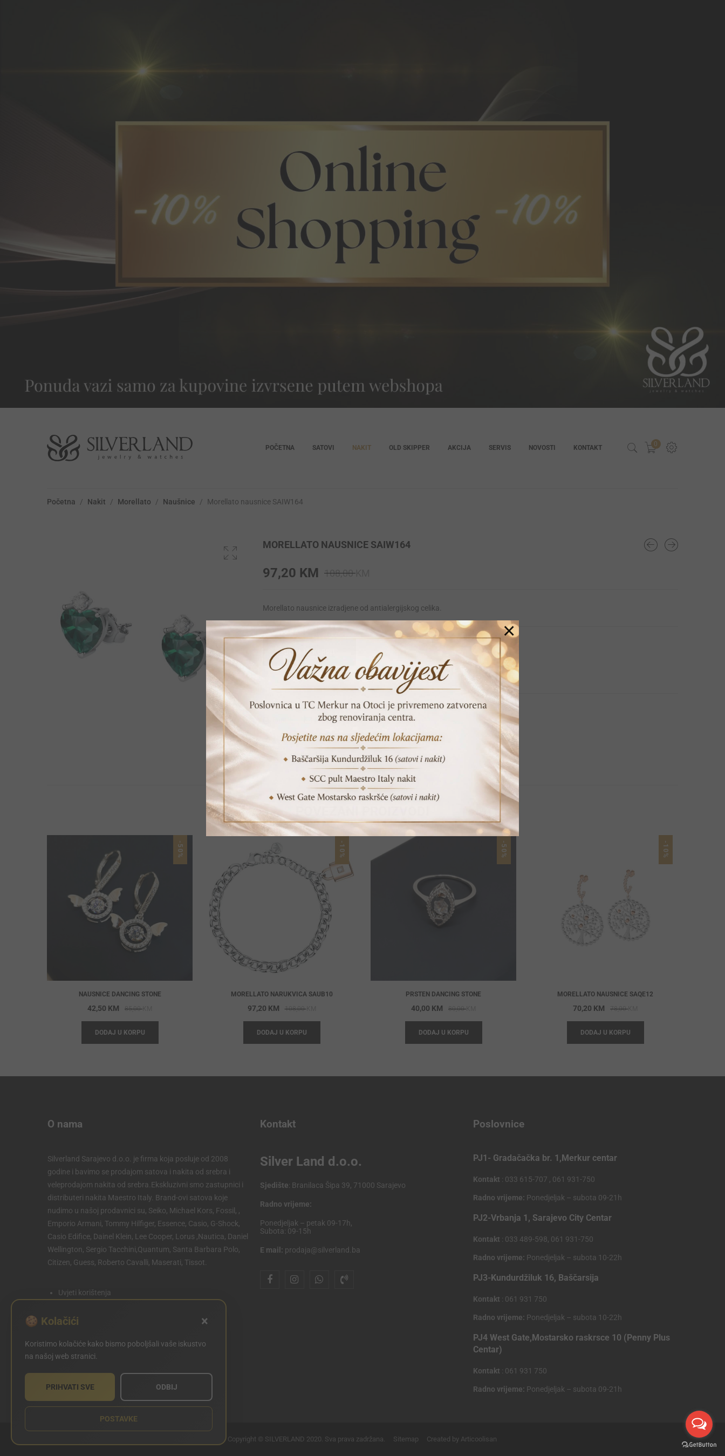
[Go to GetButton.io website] (699, 1444)
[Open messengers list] (699, 1424)
